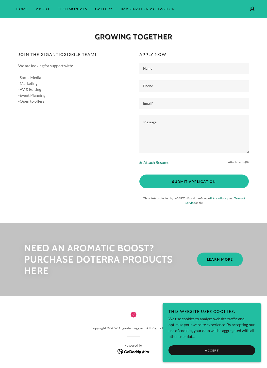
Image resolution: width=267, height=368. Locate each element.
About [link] (43, 9)
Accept (212, 350)
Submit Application (194, 181)
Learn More (220, 259)
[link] (133, 315)
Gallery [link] (104, 9)
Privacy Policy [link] (219, 198)
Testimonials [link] (72, 9)
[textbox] (194, 68)
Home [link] (22, 9)
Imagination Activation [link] (148, 9)
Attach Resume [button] (156, 162)
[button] (252, 9)
